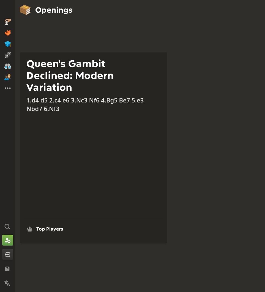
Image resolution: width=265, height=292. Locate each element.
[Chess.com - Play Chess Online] (7, 9)
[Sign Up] (7, 240)
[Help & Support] (7, 268)
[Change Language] (7, 283)
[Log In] (7, 254)
